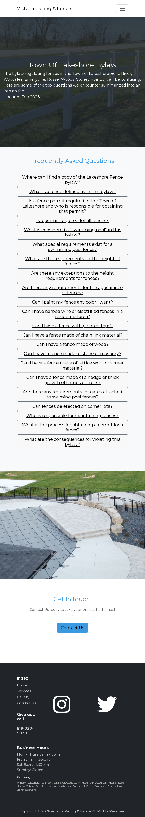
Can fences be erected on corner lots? (72, 406)
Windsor (22, 782)
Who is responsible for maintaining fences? (72, 415)
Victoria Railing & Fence (44, 8)
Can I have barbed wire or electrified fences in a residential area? (72, 314)
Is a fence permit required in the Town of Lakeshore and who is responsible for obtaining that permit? (72, 206)
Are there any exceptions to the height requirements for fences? (72, 276)
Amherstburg (96, 782)
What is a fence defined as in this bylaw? (72, 191)
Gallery (23, 697)
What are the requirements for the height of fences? (72, 261)
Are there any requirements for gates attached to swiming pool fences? (72, 394)
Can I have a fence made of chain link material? (73, 335)
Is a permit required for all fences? (72, 220)
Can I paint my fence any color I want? (72, 302)
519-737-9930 (25, 731)
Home (22, 685)
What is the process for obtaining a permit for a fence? (72, 427)
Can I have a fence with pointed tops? (72, 325)
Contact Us (26, 703)
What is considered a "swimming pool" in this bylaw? (72, 232)
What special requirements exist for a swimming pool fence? (72, 247)
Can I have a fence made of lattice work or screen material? (73, 365)
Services (24, 691)
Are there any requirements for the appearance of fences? (72, 290)
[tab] (72, 180)
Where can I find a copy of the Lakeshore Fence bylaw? (72, 180)
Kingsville (110, 782)
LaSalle (57, 782)
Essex (121, 782)
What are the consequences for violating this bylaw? (72, 442)
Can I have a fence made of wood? (73, 344)
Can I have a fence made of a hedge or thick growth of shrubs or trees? (72, 380)
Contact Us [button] (72, 627)
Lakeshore (33, 782)
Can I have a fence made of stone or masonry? (72, 353)
